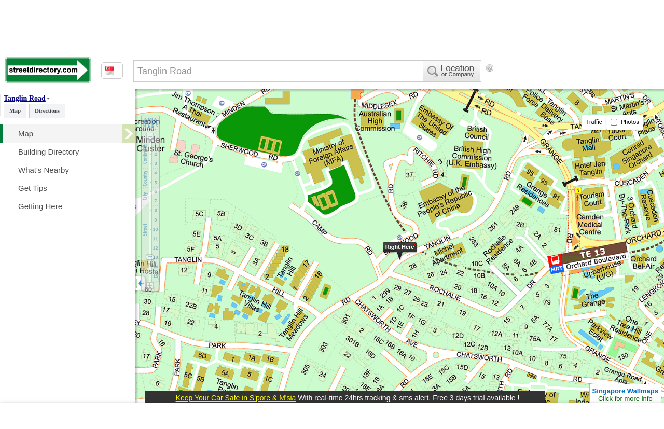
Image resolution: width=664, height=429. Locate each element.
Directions (47, 110)
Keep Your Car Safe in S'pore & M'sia (236, 398)
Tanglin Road (25, 98)
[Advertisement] (569, 103)
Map (15, 110)
